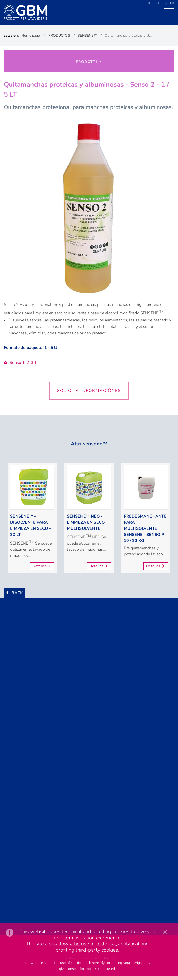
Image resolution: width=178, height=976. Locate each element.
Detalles (40, 566)
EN (156, 3)
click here (91, 962)
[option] (32, 518)
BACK (17, 593)
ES (164, 3)
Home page (30, 35)
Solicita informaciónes (89, 391)
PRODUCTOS (59, 35)
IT (149, 3)
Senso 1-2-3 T (20, 362)
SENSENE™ (87, 35)
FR (172, 3)
